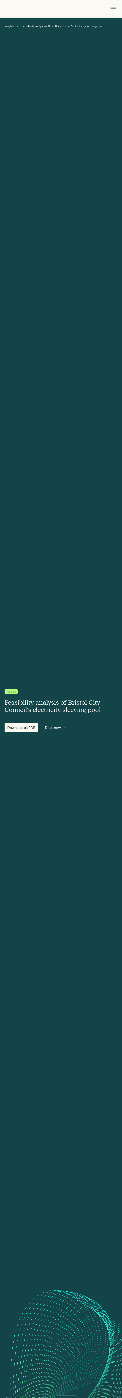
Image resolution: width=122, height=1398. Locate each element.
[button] (113, 8)
